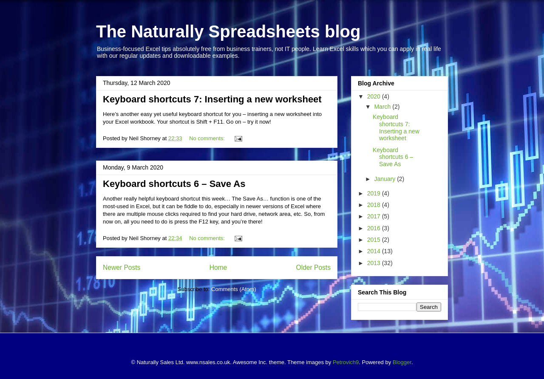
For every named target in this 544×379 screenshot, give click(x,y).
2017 (374, 216)
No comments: (207, 138)
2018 (374, 204)
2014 (374, 251)
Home (218, 267)
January (385, 178)
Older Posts (313, 267)
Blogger (402, 362)
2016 (374, 228)
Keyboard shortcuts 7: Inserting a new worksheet (212, 99)
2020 (374, 96)
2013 (374, 263)
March (383, 106)
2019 (374, 193)
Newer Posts (121, 267)
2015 (374, 239)
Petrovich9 (346, 362)
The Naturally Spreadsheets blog (228, 31)
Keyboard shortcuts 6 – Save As (174, 183)
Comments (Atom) (233, 289)
